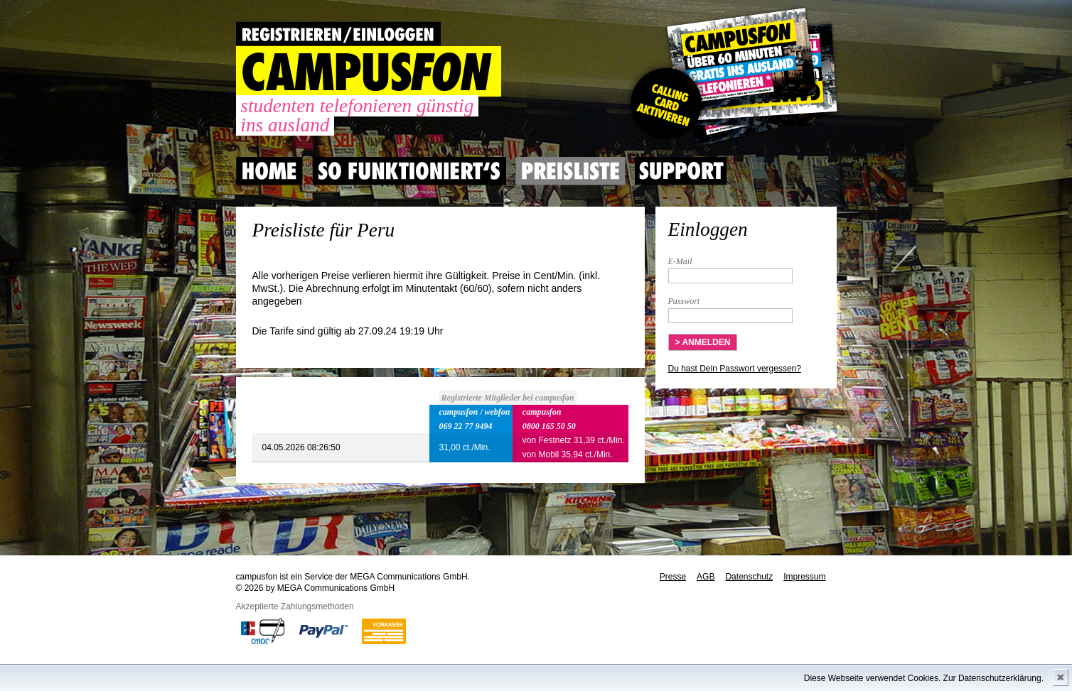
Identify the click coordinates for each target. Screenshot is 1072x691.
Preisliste (570, 171)
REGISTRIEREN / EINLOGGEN (338, 33)
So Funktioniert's (409, 171)
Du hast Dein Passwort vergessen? (734, 369)
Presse (673, 577)
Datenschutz (749, 577)
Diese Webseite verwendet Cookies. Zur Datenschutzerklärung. (924, 678)
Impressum (804, 577)
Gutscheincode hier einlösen (731, 78)
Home (269, 171)
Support (681, 171)
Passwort (684, 301)
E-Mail (680, 261)
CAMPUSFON (368, 71)
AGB (705, 577)
